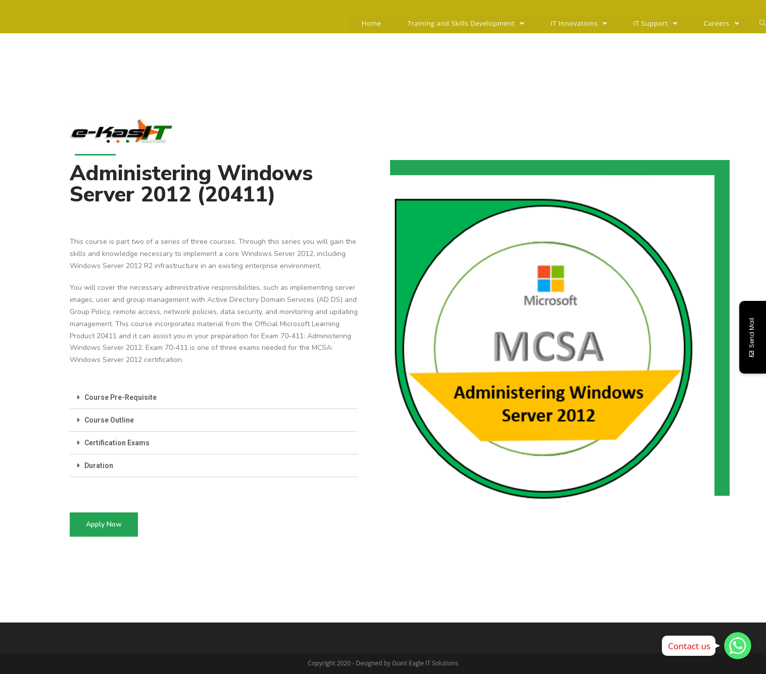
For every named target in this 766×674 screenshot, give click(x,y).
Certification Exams (117, 443)
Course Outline (109, 420)
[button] (104, 524)
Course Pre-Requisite (120, 397)
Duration (98, 465)
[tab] (214, 397)
